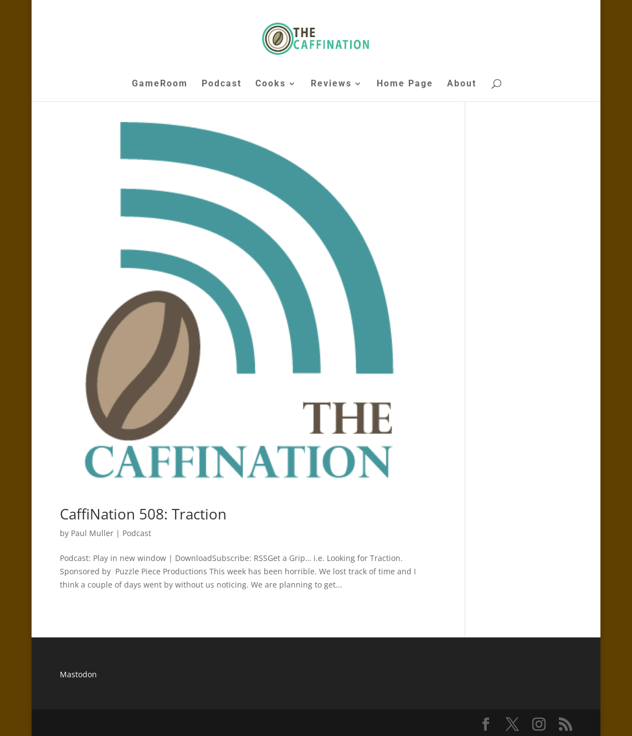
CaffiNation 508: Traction (143, 514)
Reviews (331, 84)
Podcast (222, 84)
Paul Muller (92, 533)
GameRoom (160, 84)
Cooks (270, 84)
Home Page (405, 84)
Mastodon (78, 674)
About (461, 84)
